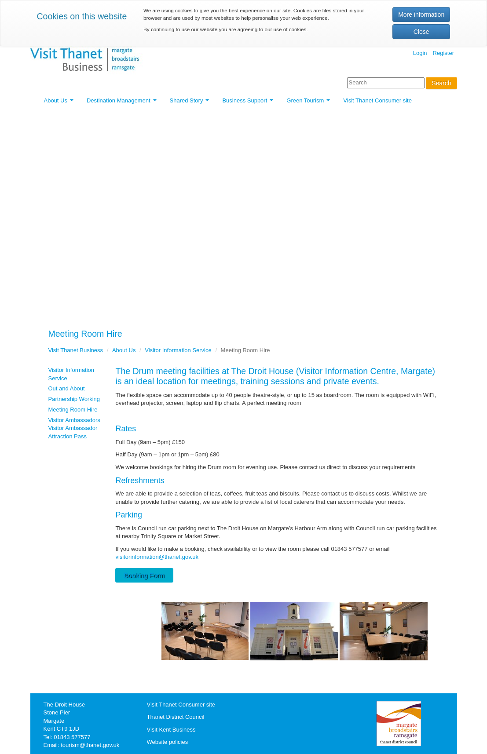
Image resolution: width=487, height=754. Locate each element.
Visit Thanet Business (75, 350)
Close (421, 31)
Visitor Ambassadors (74, 420)
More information (421, 14)
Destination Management (123, 103)
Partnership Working (74, 399)
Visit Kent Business (171, 729)
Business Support (249, 103)
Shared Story (191, 103)
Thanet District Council (176, 717)
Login (420, 53)
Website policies (167, 742)
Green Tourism (309, 103)
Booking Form (144, 575)
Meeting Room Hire (73, 409)
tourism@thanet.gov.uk (90, 745)
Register (443, 53)
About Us (60, 103)
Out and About (66, 388)
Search (441, 83)
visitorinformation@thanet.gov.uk (156, 557)
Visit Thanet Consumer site (377, 100)
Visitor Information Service (178, 350)
